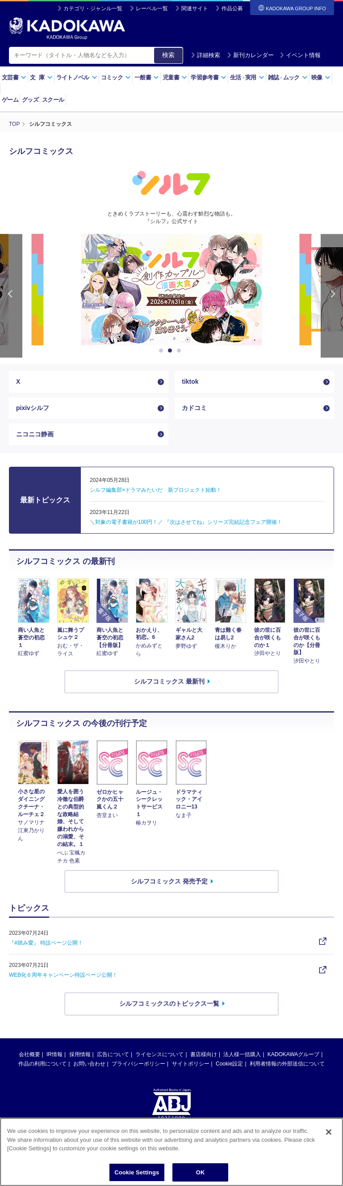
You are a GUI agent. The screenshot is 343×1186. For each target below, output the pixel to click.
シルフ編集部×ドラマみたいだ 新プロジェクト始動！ (156, 490)
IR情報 (54, 1054)
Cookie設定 (229, 1064)
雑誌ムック (288, 77)
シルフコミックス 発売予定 (169, 881)
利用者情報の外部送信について (287, 1064)
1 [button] (162, 350)
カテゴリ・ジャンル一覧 (92, 8)
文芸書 (14, 77)
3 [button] (180, 350)
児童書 (175, 77)
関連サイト (194, 8)
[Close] (329, 1147)
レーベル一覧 (152, 8)
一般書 (146, 77)
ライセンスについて (159, 1054)
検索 (168, 54)
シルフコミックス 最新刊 (169, 681)
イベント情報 (300, 55)
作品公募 (232, 8)
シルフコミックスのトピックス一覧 (169, 1003)
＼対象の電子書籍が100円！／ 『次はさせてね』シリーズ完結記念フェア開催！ (186, 522)
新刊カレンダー (250, 55)
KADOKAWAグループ (293, 1054)
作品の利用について (42, 1064)
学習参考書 (208, 77)
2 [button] (171, 350)
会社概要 (29, 1054)
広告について (113, 1054)
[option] (171, 289)
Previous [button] (11, 295)
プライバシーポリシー (138, 1064)
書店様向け (203, 1054)
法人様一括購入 (242, 1054)
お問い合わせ (89, 1064)
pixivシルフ (32, 407)
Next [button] (332, 295)
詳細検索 (205, 55)
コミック (116, 77)
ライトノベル (76, 77)
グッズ (30, 99)
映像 (320, 77)
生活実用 (247, 77)
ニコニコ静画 (35, 434)
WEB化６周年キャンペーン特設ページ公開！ (63, 975)
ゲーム (10, 99)
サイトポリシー (190, 1064)
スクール (53, 99)
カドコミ (194, 407)
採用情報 (80, 1054)
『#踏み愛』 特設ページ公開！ (46, 943)
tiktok (190, 381)
